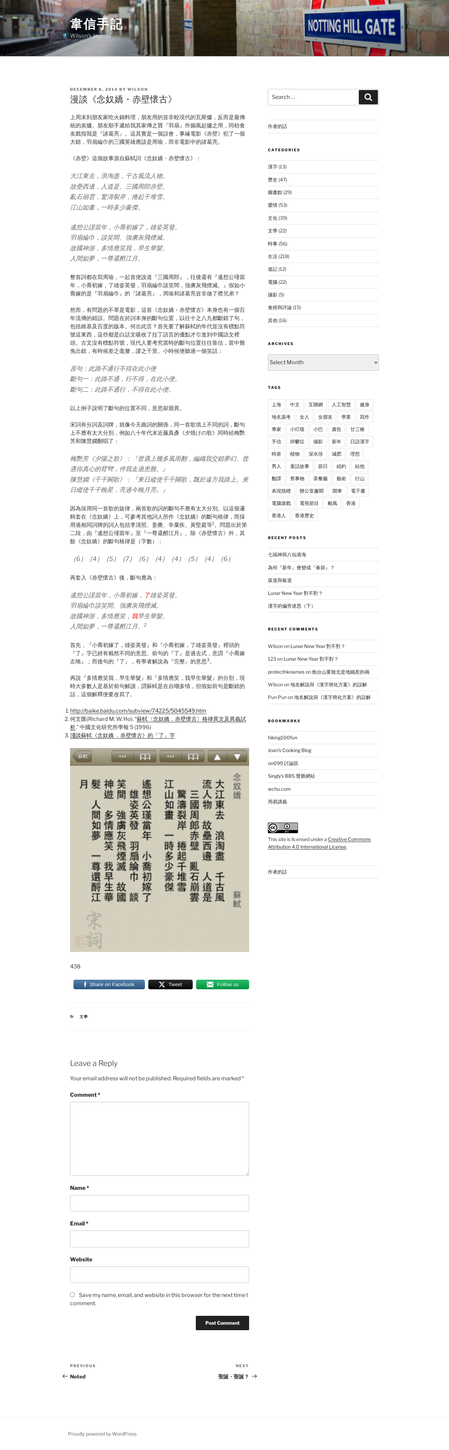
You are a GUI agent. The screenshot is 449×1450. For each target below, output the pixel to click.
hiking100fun (282, 737)
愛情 (272, 205)
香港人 (279, 515)
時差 (276, 454)
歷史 (272, 179)
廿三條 (357, 429)
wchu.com (279, 789)
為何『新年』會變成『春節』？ (301, 567)
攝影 (272, 294)
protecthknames (286, 672)
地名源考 (281, 417)
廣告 (336, 429)
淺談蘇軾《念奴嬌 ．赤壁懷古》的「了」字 (122, 735)
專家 (276, 429)
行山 (360, 478)
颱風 (332, 503)
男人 (276, 466)
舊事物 (297, 478)
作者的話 (277, 126)
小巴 (318, 429)
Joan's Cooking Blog (289, 750)
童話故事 (299, 466)
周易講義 (277, 801)
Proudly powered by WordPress (102, 1434)
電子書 (358, 491)
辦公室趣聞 (312, 491)
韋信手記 (96, 23)
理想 (355, 454)
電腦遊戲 (281, 503)
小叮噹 (297, 429)
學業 (346, 417)
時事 (272, 243)
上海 (276, 404)
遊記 (272, 269)
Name (79, 1188)
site (282, 839)
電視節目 (309, 503)
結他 (360, 466)
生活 (272, 256)
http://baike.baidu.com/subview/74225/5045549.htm (138, 711)
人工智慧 (341, 404)
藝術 (341, 478)
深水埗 (316, 454)
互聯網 (316, 404)
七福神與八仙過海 (287, 554)
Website (81, 1259)
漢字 (272, 166)
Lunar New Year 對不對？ (295, 593)
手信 (276, 441)
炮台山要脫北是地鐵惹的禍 (340, 672)
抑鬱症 (297, 441)
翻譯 (276, 478)
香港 (351, 503)
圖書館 (275, 192)
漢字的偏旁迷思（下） (292, 606)
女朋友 (325, 417)
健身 (364, 404)
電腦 (272, 282)
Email (79, 1223)
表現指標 (281, 491)
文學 (84, 1016)
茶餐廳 (320, 478)
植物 (295, 454)
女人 (304, 417)
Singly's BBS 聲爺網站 (291, 776)
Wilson (137, 89)
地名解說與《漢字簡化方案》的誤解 (328, 684)
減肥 (336, 454)
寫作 (364, 417)
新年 (336, 441)
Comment (85, 1095)
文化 (272, 218)
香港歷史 (304, 515)
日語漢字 (359, 441)
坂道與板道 (280, 580)
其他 (272, 320)
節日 (323, 466)
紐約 (341, 466)
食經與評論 (280, 307)
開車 (337, 491)
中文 (295, 404)
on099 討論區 (283, 763)
